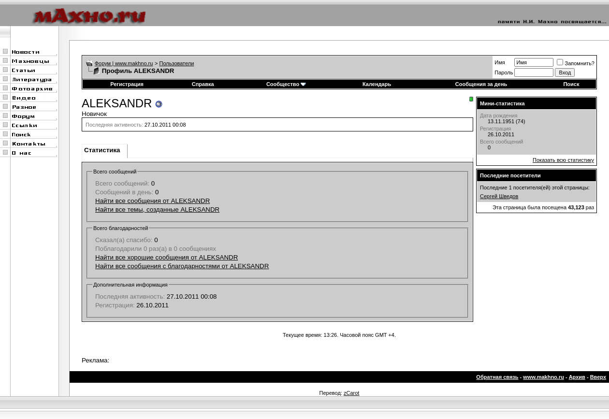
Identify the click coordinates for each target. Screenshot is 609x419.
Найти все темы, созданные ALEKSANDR (157, 209)
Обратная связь (497, 377)
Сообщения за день (481, 84)
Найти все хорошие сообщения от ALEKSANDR (166, 257)
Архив (577, 377)
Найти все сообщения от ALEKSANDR (152, 200)
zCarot (351, 393)
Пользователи (177, 63)
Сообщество (286, 84)
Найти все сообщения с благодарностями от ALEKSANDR (182, 266)
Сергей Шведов (499, 196)
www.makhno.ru (543, 377)
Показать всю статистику (563, 160)
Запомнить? (575, 63)
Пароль (503, 72)
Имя (499, 62)
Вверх (598, 377)
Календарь (376, 84)
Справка (203, 84)
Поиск (571, 84)
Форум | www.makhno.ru (124, 63)
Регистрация (127, 84)
